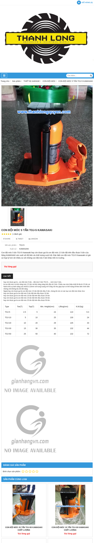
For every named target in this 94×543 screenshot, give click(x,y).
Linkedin (33, 239)
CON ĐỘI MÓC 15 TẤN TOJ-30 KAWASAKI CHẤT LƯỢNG (70, 528)
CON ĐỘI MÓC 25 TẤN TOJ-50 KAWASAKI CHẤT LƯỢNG (23, 528)
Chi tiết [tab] (7, 276)
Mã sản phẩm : (11, 245)
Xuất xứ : (13, 249)
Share (6, 239)
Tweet (19, 239)
